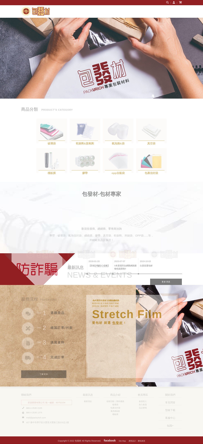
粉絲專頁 (110, 442)
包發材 (37, 11)
